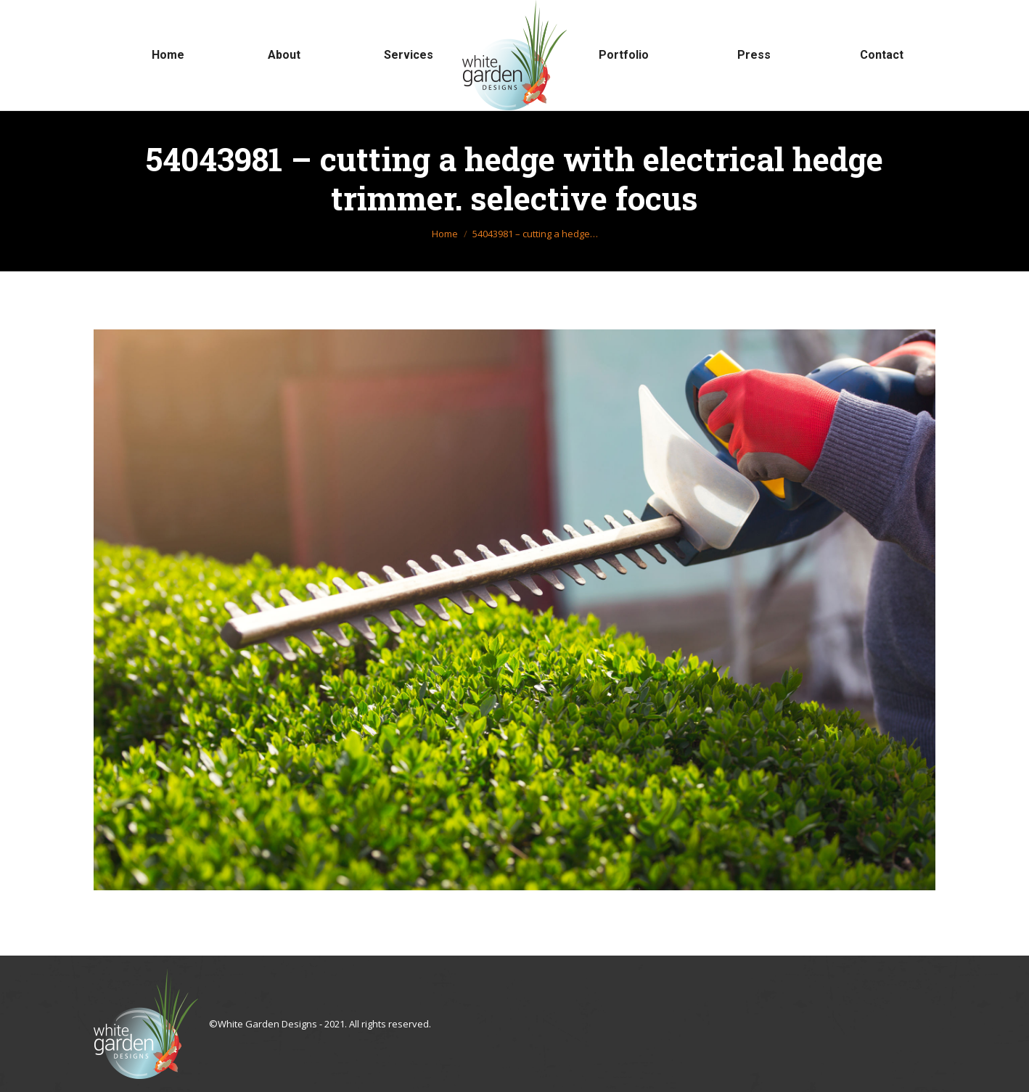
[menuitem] (168, 55)
